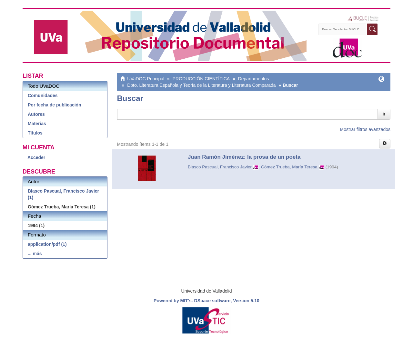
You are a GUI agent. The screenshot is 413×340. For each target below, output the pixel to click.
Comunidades (43, 95)
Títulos (35, 132)
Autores (36, 114)
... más (35, 253)
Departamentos (253, 78)
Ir (384, 114)
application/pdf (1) (47, 244)
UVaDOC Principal (145, 78)
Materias (37, 123)
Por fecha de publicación (54, 104)
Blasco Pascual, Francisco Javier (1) (63, 194)
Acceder (36, 157)
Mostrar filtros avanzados (365, 129)
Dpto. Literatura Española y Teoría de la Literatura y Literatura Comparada (201, 85)
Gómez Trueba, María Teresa (289, 167)
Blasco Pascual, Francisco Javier (220, 167)
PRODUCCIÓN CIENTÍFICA (201, 78)
